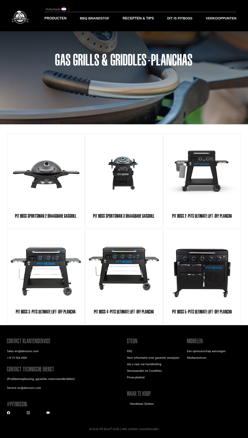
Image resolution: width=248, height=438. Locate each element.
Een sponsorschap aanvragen (206, 351)
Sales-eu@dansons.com (23, 351)
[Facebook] (8, 413)
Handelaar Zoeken (142, 404)
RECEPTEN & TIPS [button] (138, 18)
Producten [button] (55, 18)
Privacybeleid (136, 377)
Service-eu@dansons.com (24, 388)
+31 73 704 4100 (17, 358)
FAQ (129, 351)
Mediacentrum (196, 358)
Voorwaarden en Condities (144, 371)
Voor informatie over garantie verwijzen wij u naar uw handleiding (153, 361)
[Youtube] (48, 413)
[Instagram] (28, 413)
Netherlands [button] (56, 9)
